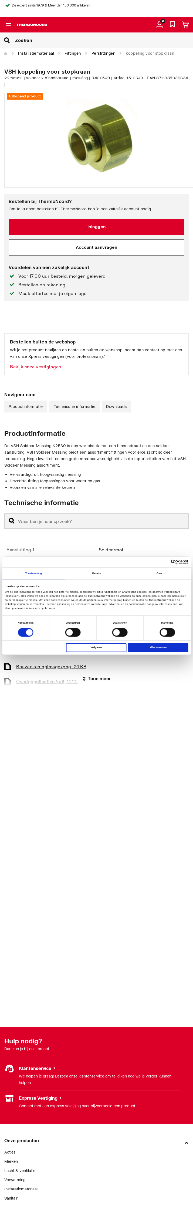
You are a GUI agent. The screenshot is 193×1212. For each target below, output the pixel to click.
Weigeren (96, 647)
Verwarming (14, 1179)
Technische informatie (75, 406)
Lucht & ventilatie (19, 1170)
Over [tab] (159, 573)
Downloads (116, 406)
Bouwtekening (51, 666)
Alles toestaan (158, 647)
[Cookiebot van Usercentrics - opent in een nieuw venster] (164, 562)
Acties (9, 1152)
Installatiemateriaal (36, 53)
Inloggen (96, 226)
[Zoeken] (104, 40)
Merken (11, 1161)
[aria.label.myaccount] (159, 25)
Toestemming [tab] (33, 573)
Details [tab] (96, 573)
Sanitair (11, 1198)
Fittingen (73, 53)
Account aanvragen (96, 247)
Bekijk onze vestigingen (36, 366)
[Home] (6, 53)
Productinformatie (26, 406)
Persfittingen (104, 53)
